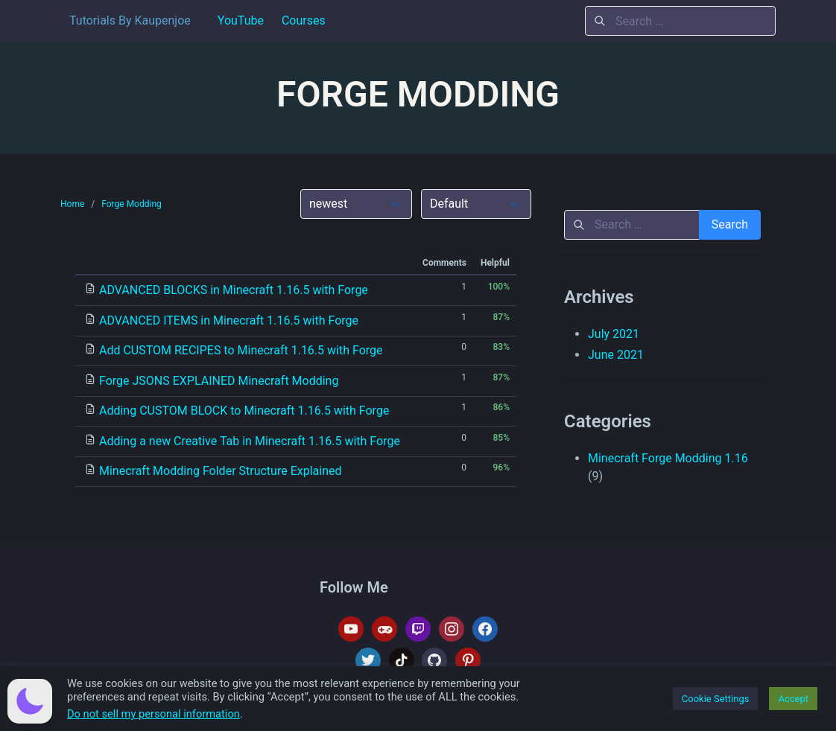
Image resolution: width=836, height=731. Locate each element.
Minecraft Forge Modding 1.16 (668, 458)
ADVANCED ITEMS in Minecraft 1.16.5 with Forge (228, 320)
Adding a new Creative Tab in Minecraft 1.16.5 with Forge (249, 441)
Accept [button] (793, 698)
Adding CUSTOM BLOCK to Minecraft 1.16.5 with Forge (244, 410)
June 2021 (616, 355)
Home (72, 204)
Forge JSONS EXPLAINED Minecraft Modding (218, 381)
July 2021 (613, 334)
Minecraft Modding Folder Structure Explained (220, 471)
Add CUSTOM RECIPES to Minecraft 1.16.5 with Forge (241, 350)
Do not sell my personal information (153, 714)
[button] (29, 701)
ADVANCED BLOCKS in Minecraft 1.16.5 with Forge (233, 290)
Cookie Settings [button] (716, 698)
